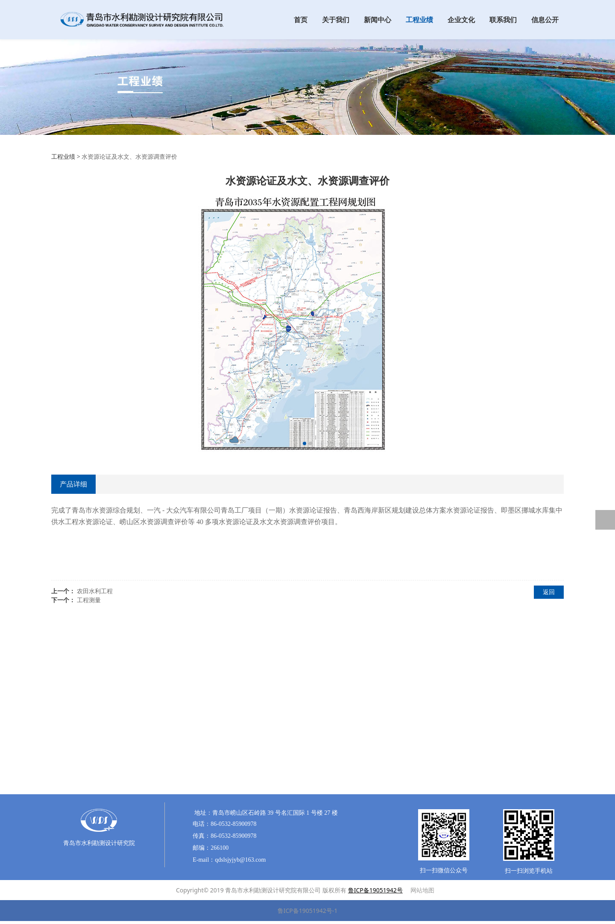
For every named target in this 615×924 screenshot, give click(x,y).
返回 (549, 592)
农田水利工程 (95, 591)
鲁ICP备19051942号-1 (308, 911)
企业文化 (461, 19)
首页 (301, 19)
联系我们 (503, 19)
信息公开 (545, 19)
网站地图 (422, 890)
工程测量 (89, 600)
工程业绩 (419, 19)
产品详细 (73, 484)
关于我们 (335, 19)
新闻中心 (377, 19)
